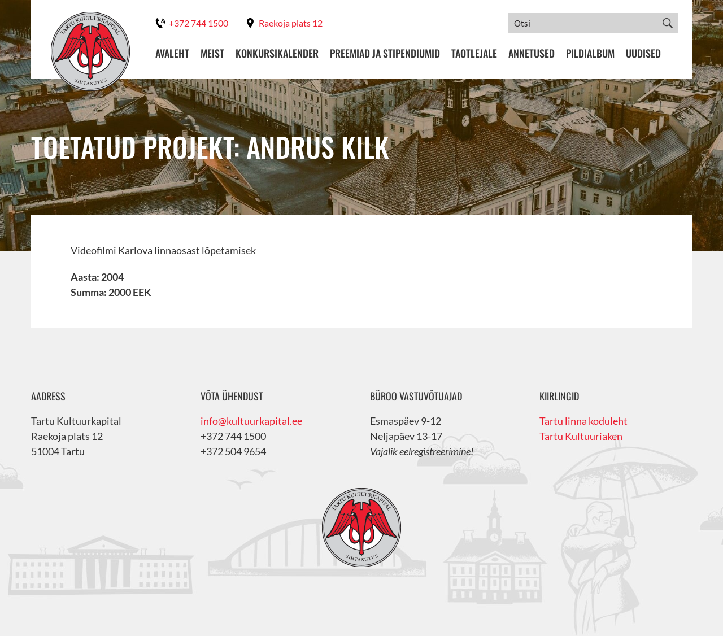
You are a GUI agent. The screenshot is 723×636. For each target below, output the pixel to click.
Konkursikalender (277, 53)
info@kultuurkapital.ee (251, 421)
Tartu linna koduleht (583, 421)
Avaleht (172, 53)
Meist (212, 53)
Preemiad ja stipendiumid (385, 53)
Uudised (643, 53)
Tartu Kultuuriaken (580, 436)
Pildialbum (590, 53)
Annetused (531, 53)
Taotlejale (474, 53)
